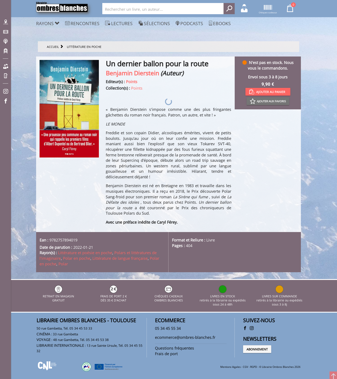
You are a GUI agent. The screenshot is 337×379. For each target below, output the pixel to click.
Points (131, 81)
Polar (63, 263)
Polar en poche (76, 258)
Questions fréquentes (174, 348)
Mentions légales (230, 367)
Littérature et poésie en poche (85, 252)
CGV (245, 367)
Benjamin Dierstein (132, 73)
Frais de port (166, 353)
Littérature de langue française (120, 258)
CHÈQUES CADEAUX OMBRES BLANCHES (168, 296)
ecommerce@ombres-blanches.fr (185, 337)
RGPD (253, 367)
